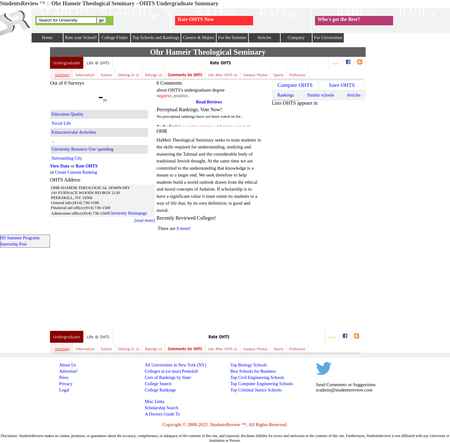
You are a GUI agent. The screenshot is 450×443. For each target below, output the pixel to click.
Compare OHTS (295, 85)
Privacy (65, 383)
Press (63, 377)
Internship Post (13, 244)
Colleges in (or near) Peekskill (171, 371)
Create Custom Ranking (76, 172)
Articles (264, 37)
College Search (158, 383)
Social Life (61, 123)
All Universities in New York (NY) (175, 365)
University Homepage (127, 213)
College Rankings (160, 390)
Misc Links (154, 401)
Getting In (128, 74)
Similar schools (320, 95)
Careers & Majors (198, 37)
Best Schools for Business (253, 371)
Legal (64, 390)
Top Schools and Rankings (155, 37)
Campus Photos (255, 74)
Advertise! (68, 371)
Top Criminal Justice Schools (256, 390)
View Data (59, 166)
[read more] (144, 220)
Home (47, 37)
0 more (183, 228)
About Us (67, 365)
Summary (62, 74)
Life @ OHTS (98, 63)
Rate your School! (81, 37)
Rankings (286, 95)
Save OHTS (342, 85)
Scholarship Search (161, 408)
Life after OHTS (222, 74)
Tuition (106, 74)
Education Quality (67, 114)
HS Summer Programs (20, 238)
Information (84, 74)
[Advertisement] (25, 141)
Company (296, 37)
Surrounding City (67, 158)
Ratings (153, 74)
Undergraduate (66, 63)
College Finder (115, 37)
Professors (297, 74)
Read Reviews (209, 102)
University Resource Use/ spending (82, 149)
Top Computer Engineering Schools (261, 383)
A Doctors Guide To (162, 414)
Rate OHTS (220, 63)
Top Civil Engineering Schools (257, 377)
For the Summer (232, 37)
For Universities (328, 37)
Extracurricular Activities (74, 132)
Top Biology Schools (248, 365)
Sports (278, 74)
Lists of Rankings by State (168, 377)
